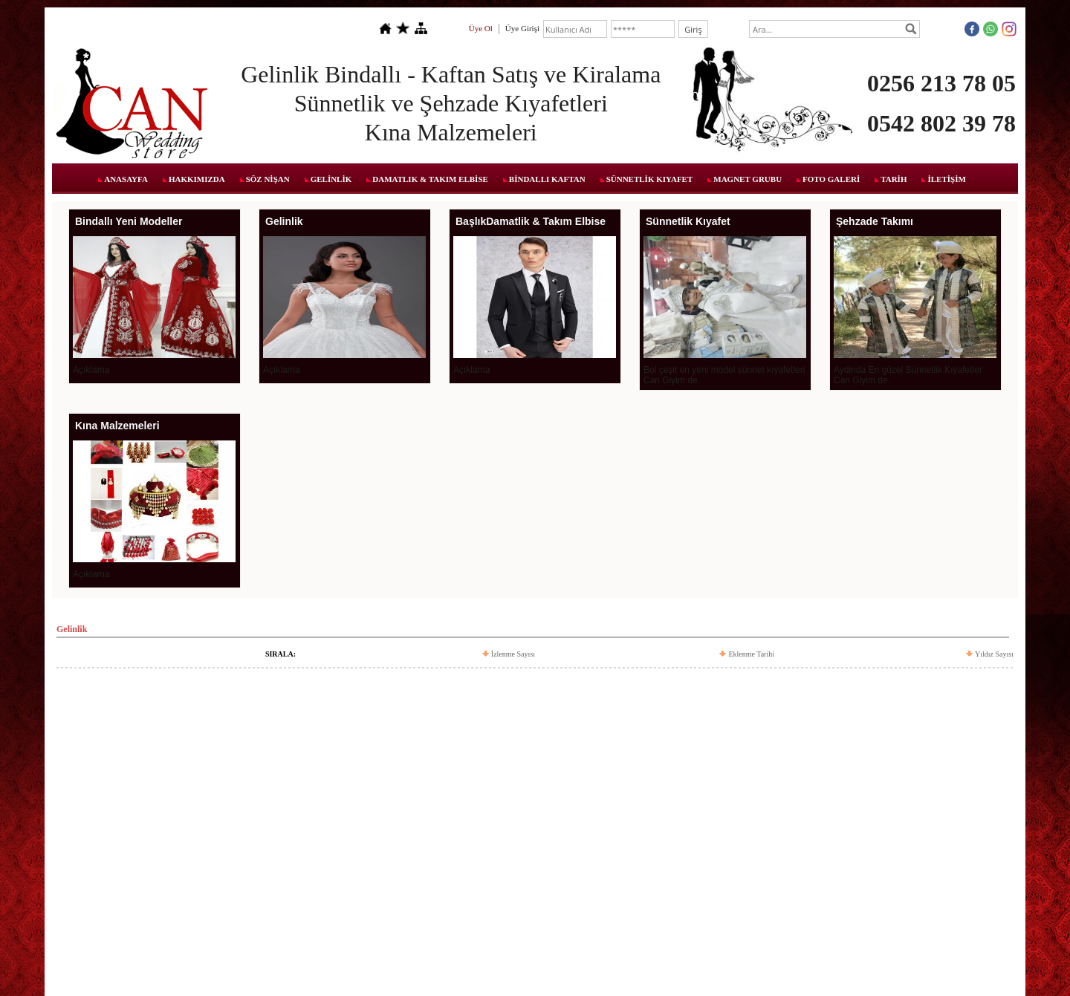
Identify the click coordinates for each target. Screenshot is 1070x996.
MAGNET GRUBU (747, 179)
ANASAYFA (126, 179)
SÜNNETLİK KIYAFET (649, 179)
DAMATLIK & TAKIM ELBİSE (430, 179)
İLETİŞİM (946, 179)
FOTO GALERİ (831, 179)
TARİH (894, 179)
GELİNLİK (331, 179)
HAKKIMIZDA (197, 179)
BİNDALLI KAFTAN (547, 179)
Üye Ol (481, 28)
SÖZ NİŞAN (268, 179)
